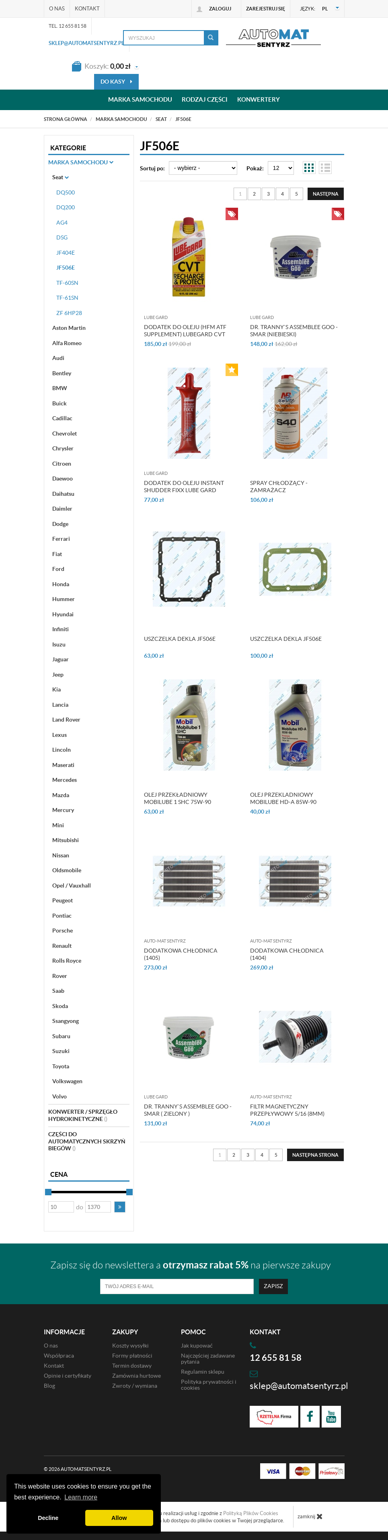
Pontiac (62, 915)
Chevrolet (64, 433)
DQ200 (65, 207)
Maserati (63, 765)
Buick (59, 403)
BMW (59, 388)
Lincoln (61, 749)
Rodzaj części (204, 100)
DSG (62, 237)
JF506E (65, 267)
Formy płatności (132, 1355)
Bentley (61, 373)
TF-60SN (67, 283)
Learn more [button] (80, 1497)
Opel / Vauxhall (71, 885)
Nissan (60, 855)
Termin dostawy (132, 1365)
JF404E (65, 253)
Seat (60, 177)
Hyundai (63, 614)
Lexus (59, 735)
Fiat (57, 554)
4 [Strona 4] (282, 193)
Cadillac (62, 418)
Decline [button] (48, 1518)
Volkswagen (67, 1081)
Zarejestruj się (265, 8)
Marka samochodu (140, 100)
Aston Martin (69, 328)
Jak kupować (197, 1345)
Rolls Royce (66, 960)
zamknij (310, 1516)
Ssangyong (65, 1021)
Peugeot (62, 900)
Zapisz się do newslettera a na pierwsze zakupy (190, 1265)
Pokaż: (255, 168)
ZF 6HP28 (69, 313)
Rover (59, 976)
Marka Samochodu (80, 162)
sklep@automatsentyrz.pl (86, 43)
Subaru (61, 1036)
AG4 (62, 222)
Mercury (63, 810)
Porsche (62, 930)
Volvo (59, 1096)
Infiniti (60, 629)
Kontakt (87, 9)
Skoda (60, 1006)
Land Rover (66, 719)
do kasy (116, 81)
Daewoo (62, 478)
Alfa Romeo (67, 343)
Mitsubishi (65, 840)
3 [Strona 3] (268, 193)
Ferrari (61, 539)
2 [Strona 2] (254, 193)
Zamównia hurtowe (136, 1375)
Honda (60, 584)
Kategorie (68, 147)
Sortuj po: (152, 168)
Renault (62, 946)
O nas (57, 9)
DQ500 (65, 192)
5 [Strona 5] (296, 193)
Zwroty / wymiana (134, 1386)
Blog (49, 1386)
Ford (58, 569)
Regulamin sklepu (202, 1371)
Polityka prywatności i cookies (208, 1384)
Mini (58, 825)
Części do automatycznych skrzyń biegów (86, 1141)
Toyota (60, 1066)
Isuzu (59, 644)
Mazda (60, 795)
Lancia (60, 704)
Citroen (61, 463)
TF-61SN (67, 298)
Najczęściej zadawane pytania (208, 1358)
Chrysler (63, 448)
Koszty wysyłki (130, 1345)
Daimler (62, 508)
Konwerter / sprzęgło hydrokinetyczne (82, 1115)
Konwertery (258, 100)
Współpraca (59, 1355)
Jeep (58, 674)
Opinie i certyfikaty (67, 1375)
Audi (58, 358)
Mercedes (64, 780)
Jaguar (60, 659)
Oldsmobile (66, 870)
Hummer (63, 599)
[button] (119, 1207)
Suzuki (61, 1051)
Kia (56, 689)
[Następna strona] (326, 194)
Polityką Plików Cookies (250, 1513)
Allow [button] (119, 1518)
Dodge (60, 524)
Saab (58, 991)
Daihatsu (63, 494)
